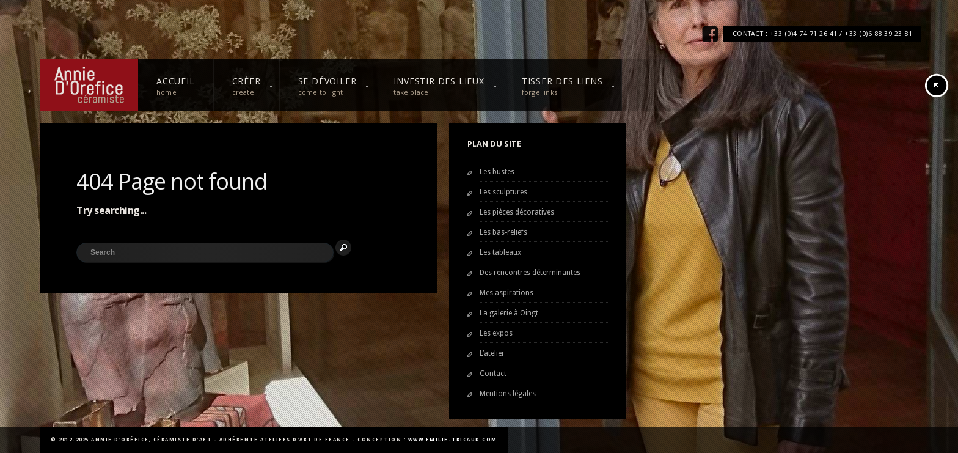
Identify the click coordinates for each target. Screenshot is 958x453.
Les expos (496, 333)
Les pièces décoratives (517, 212)
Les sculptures (503, 192)
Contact (493, 373)
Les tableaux (500, 252)
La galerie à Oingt (509, 313)
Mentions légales (508, 393)
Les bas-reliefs (503, 232)
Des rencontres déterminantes (530, 272)
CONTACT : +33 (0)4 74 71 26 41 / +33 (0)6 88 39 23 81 (823, 34)
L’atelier (492, 353)
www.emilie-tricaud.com (452, 440)
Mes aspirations (506, 293)
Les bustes (497, 172)
